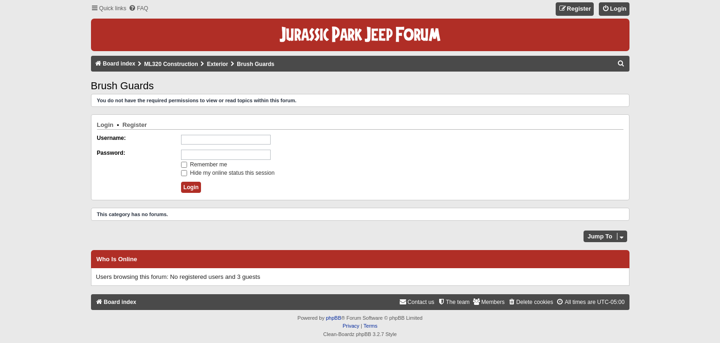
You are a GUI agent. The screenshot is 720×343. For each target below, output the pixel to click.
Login (105, 124)
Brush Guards (122, 86)
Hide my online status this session (228, 173)
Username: (111, 138)
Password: (111, 153)
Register (135, 124)
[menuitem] (138, 8)
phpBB (333, 318)
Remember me (204, 164)
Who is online (117, 259)
